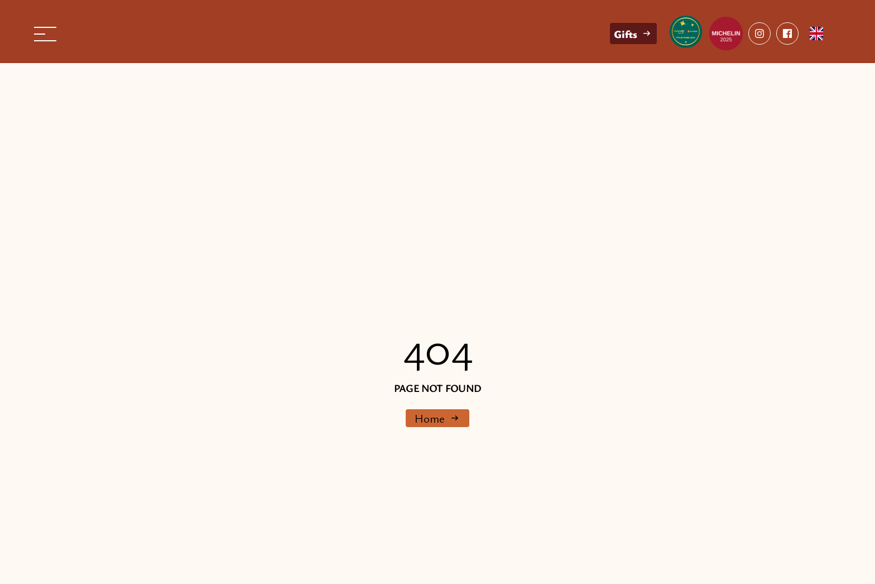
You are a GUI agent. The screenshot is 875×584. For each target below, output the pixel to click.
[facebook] (759, 33)
